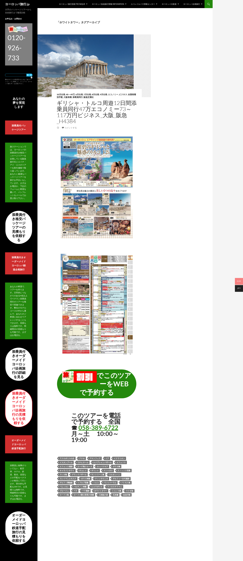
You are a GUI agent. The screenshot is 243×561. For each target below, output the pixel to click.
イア (107, 458)
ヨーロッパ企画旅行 (191, 4)
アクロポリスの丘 (67, 458)
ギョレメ (83, 470)
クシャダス (108, 470)
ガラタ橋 (116, 466)
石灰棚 (115, 495)
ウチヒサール (82, 462)
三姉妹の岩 (103, 495)
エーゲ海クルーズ (84, 466)
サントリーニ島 (97, 474)
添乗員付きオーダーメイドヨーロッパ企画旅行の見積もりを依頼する (18, 408)
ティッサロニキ (101, 478)
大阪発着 (68, 97)
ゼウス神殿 (85, 478)
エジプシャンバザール (102, 462)
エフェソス (121, 462)
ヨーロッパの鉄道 (169, 4)
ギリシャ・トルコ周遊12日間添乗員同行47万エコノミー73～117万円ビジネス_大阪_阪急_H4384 (97, 112)
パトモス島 (125, 483)
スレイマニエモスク (68, 478)
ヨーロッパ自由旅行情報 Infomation (108, 4)
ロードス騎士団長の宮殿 (84, 495)
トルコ (96, 483)
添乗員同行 (78, 97)
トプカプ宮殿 (82, 483)
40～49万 (70, 94)
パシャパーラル (109, 483)
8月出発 (95, 94)
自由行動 (126, 495)
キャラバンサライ (67, 470)
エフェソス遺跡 (66, 466)
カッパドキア (102, 466)
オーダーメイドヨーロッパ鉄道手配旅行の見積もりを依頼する (18, 527)
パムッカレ (64, 487)
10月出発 (61, 94)
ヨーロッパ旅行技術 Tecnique (72, 4)
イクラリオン (119, 458)
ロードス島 (64, 495)
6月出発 (79, 94)
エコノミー (113, 94)
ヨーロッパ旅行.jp (17, 4)
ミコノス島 (116, 491)
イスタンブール (66, 462)
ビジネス (123, 94)
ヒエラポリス (96, 487)
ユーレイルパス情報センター (143, 4)
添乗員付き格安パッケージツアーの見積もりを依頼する (18, 227)
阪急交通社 (89, 97)
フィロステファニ (114, 487)
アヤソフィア (95, 458)
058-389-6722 (98, 427)
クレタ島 (63, 474)
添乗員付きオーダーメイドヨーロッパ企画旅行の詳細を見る (18, 364)
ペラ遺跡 (85, 491)
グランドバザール (79, 474)
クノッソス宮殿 (123, 470)
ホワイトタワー (100, 491)
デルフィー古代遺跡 (121, 478)
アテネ (82, 458)
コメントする (71, 127)
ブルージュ (64, 491)
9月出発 (103, 94)
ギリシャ (95, 470)
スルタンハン (114, 474)
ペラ (75, 491)
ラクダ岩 (129, 491)
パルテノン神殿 (80, 487)
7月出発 (87, 94)
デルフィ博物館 (66, 483)
